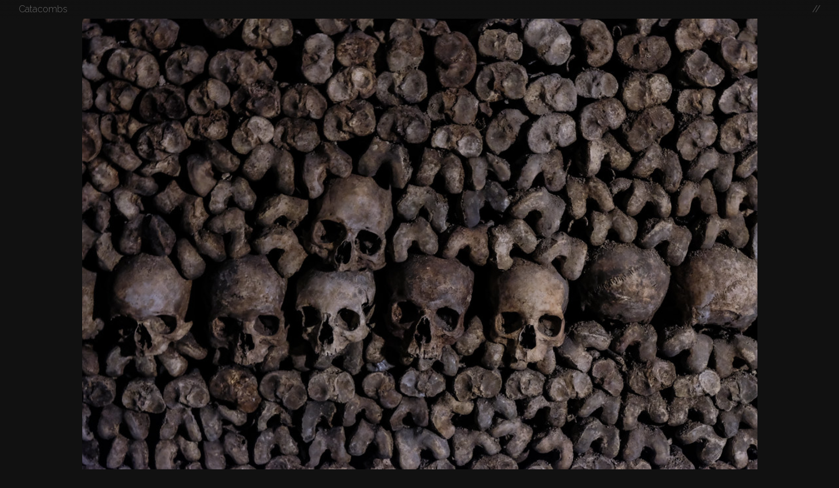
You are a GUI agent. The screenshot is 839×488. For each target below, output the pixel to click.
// (816, 9)
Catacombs (43, 9)
